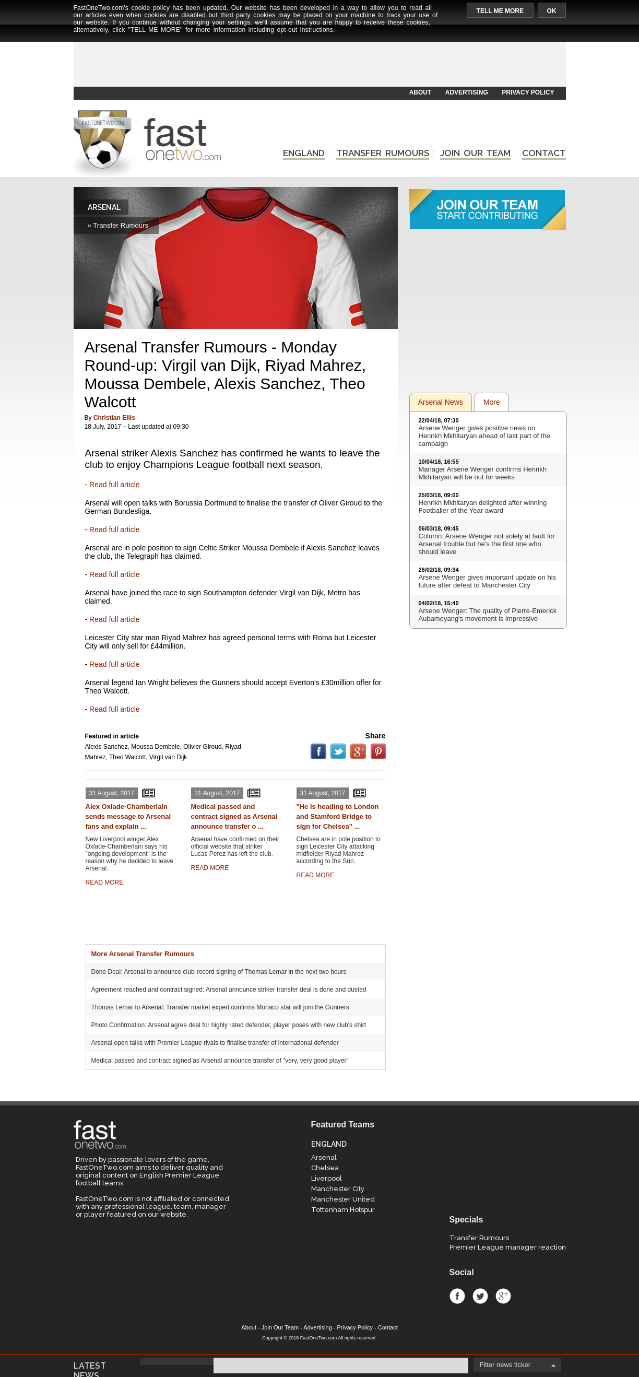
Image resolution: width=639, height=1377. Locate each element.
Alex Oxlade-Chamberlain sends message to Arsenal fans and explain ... (128, 816)
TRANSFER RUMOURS (382, 153)
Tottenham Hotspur (343, 1210)
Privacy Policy (355, 1327)
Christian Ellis (114, 417)
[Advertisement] (319, 61)
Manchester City (337, 1189)
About (248, 1327)
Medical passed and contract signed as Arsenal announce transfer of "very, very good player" (220, 1060)
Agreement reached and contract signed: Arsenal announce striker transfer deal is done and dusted (228, 989)
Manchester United (343, 1199)
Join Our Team (280, 1327)
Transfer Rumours (479, 1238)
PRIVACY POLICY (528, 92)
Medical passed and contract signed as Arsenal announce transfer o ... (234, 816)
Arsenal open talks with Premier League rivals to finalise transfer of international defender (215, 1042)
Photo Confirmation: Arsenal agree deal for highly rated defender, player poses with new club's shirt (228, 1025)
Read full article (114, 484)
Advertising (317, 1327)
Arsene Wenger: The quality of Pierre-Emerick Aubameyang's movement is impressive (488, 614)
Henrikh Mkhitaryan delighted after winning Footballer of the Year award (483, 506)
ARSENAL (104, 207)
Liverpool (326, 1178)
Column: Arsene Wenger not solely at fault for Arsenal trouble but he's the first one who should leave (487, 544)
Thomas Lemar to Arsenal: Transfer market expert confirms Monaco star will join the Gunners (220, 1007)
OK (552, 11)
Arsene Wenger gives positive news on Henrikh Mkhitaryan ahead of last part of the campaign (484, 436)
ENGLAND (304, 153)
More (491, 402)
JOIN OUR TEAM (475, 153)
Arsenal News (440, 402)
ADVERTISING (466, 92)
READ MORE (105, 882)
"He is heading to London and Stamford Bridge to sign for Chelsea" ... (338, 816)
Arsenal (324, 1157)
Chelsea (325, 1168)
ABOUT (420, 92)
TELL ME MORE (500, 11)
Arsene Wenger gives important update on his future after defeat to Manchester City (488, 581)
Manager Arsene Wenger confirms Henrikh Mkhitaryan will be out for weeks (483, 473)
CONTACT (544, 153)
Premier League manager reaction (507, 1247)
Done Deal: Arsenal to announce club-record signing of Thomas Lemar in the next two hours (219, 971)
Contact (388, 1327)
